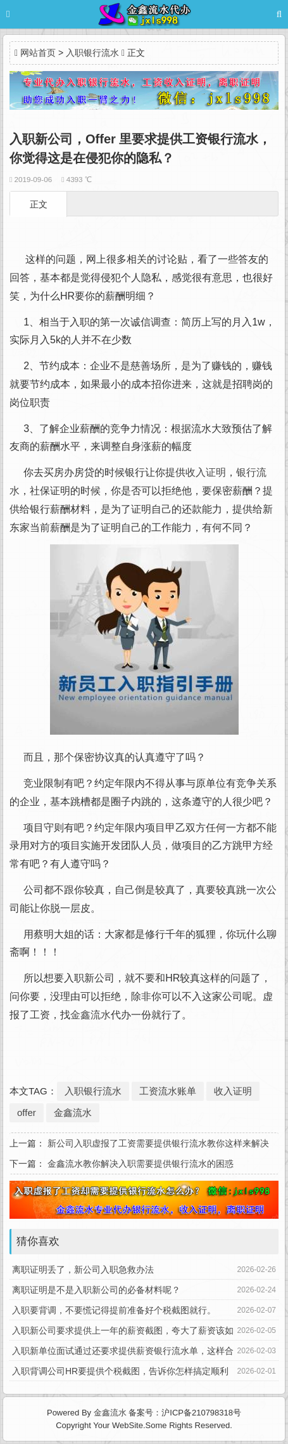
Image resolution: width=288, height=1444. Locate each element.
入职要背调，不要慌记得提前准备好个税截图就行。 (114, 1310)
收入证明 (205, 472)
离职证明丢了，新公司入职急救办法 (83, 1269)
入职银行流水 (92, 53)
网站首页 (38, 53)
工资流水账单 (167, 1091)
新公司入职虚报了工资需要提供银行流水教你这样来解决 (158, 1143)
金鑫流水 (90, 1014)
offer (26, 1112)
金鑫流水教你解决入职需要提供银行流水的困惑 (140, 1163)
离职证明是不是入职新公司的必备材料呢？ (96, 1290)
